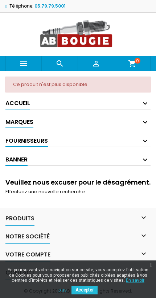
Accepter (84, 290)
